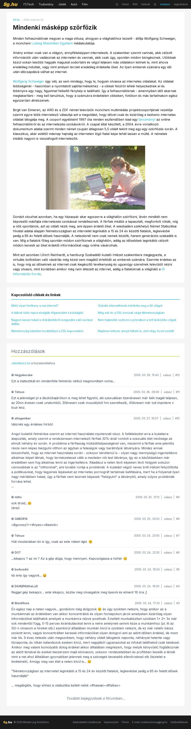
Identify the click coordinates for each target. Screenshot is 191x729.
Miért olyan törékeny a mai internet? (34, 305)
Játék (62, 4)
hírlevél (145, 4)
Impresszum (111, 722)
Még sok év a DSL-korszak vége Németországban (131, 312)
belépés (165, 4)
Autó (74, 4)
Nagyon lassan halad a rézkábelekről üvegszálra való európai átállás (52, 321)
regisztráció (181, 4)
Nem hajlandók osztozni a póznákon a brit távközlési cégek (137, 320)
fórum (125, 4)
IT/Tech (28, 4)
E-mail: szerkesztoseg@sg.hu (149, 722)
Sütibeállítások (179, 722)
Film (85, 4)
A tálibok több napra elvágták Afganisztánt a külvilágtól (47, 312)
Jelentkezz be (20, 363)
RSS (135, 4)
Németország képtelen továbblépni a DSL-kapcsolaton (47, 331)
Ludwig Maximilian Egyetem (52, 43)
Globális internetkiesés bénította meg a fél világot (130, 305)
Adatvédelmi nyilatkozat (87, 722)
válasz (167, 375)
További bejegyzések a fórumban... (95, 698)
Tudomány (46, 4)
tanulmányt (147, 119)
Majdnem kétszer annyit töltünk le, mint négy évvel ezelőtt (136, 331)
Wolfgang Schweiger (28, 81)
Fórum (125, 722)
